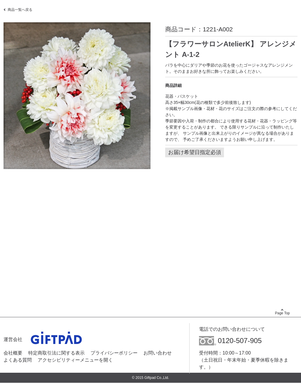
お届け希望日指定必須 (194, 152)
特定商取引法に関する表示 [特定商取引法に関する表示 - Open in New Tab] (56, 352)
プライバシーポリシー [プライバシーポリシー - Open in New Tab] (114, 352)
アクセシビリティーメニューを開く (75, 359)
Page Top (282, 313)
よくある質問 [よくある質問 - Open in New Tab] (18, 359)
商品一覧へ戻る (20, 10)
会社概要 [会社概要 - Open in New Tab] (13, 352)
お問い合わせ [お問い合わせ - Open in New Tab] (157, 352)
